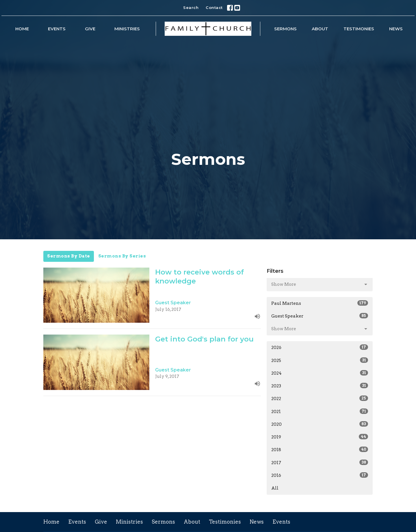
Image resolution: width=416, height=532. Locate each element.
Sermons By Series (122, 256)
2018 (319, 449)
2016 (319, 475)
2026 (319, 347)
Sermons (285, 28)
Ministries (127, 28)
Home (22, 28)
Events (57, 28)
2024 (319, 373)
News (396, 28)
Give (90, 28)
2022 (319, 398)
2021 (319, 411)
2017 (319, 462)
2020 (319, 424)
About (320, 28)
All (274, 488)
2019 (319, 437)
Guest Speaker (319, 316)
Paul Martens (319, 303)
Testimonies (358, 28)
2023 (319, 386)
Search (190, 7)
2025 (319, 360)
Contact (214, 7)
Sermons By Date (68, 256)
